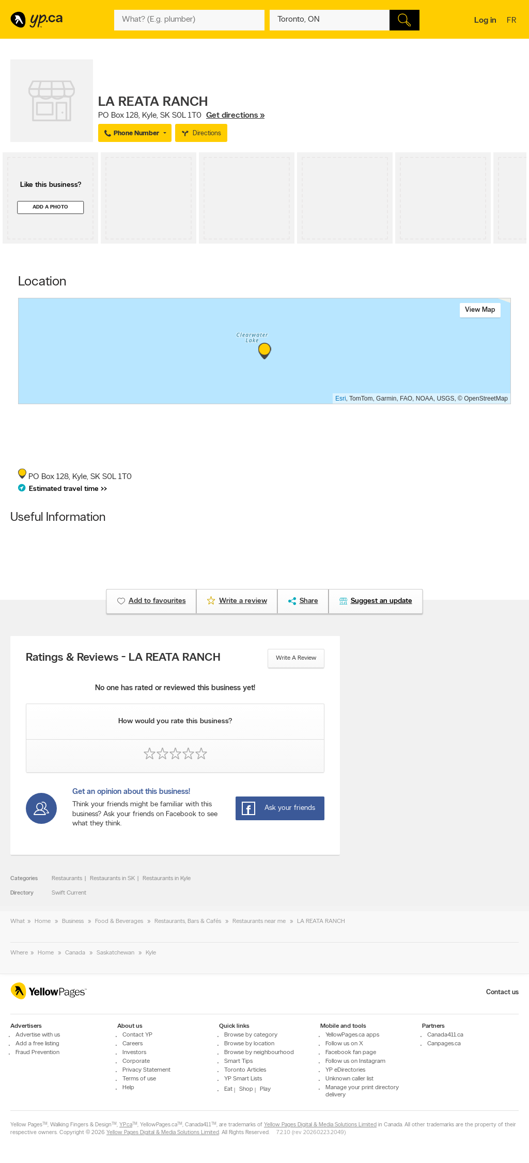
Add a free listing (37, 1044)
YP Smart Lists (243, 1079)
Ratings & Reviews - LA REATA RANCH (123, 658)
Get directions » (235, 115)
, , (181, 115)
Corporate (136, 1061)
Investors (134, 1052)
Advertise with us (37, 1035)
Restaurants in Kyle (167, 878)
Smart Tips (238, 1061)
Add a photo (50, 207)
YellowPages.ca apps (352, 1035)
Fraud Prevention (37, 1052)
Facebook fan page (350, 1052)
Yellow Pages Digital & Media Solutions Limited (320, 1125)
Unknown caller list (349, 1079)
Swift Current (69, 893)
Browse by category (250, 1035)
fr (513, 21)
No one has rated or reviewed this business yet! (175, 688)
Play (265, 1089)
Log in (485, 21)
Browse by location (249, 1044)
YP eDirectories (345, 1070)
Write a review (296, 658)
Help (128, 1088)
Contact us (502, 992)
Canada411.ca (445, 1035)
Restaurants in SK (112, 878)
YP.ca (125, 1125)
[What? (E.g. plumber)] (189, 20)
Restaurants (67, 878)
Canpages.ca (444, 1044)
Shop (246, 1089)
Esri (340, 398)
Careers (132, 1044)
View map (480, 310)
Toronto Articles (245, 1070)
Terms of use (139, 1079)
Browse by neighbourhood (259, 1052)
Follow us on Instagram (355, 1061)
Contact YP (137, 1035)
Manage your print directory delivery (362, 1091)
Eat (228, 1089)
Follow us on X (344, 1044)
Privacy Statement (146, 1070)
